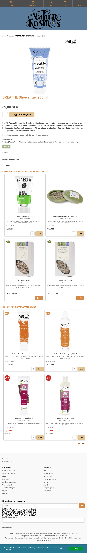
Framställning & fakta (9, 470)
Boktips (4, 476)
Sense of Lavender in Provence (65, 216)
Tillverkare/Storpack (8, 488)
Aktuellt (46, 485)
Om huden (5, 479)
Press (45, 470)
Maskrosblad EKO (65, 281)
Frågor (4, 491)
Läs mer (6, 146)
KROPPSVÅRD (20, 36)
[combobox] (7, 462)
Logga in (11, 5)
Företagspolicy (48, 473)
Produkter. (10, 36)
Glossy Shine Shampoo (65, 418)
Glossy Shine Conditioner (24, 418)
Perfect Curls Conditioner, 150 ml (24, 354)
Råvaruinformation (50, 479)
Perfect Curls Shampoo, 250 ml (65, 354)
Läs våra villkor (7, 527)
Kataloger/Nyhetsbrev (9, 482)
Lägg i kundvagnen (22, 114)
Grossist (5, 494)
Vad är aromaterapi (8, 473)
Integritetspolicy (49, 488)
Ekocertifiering (48, 476)
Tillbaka (7, 166)
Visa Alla (81, 444)
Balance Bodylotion (24, 216)
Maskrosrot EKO (24, 281)
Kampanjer (47, 491)
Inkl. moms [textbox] (6, 461)
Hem (4, 36)
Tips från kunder (7, 485)
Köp (39, 233)
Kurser (46, 482)
